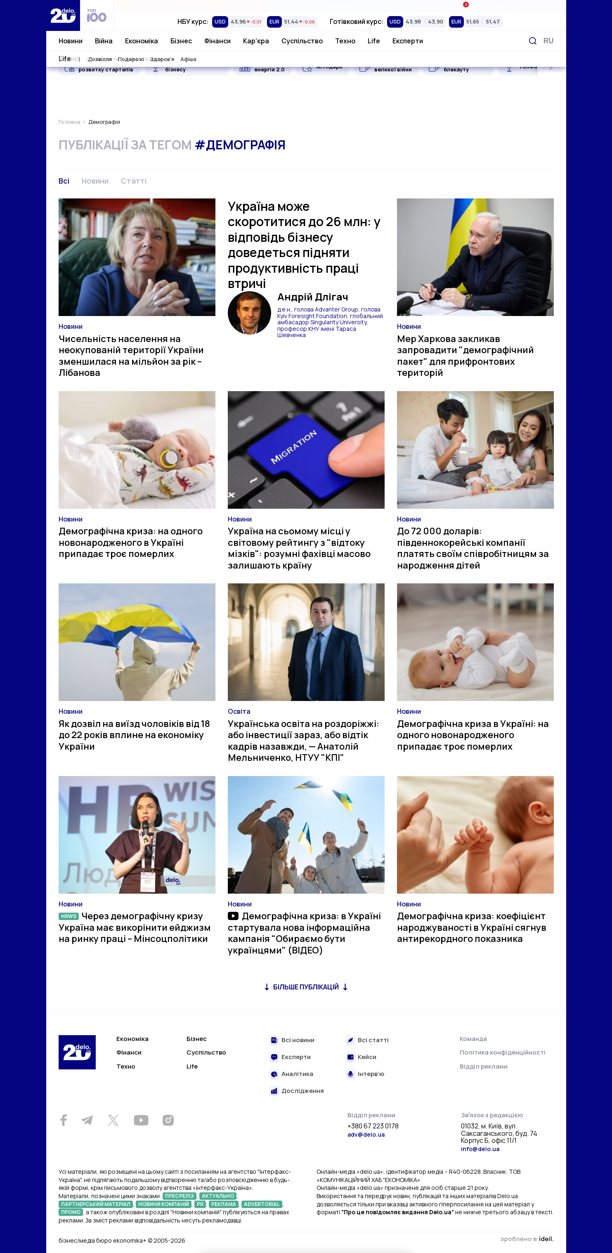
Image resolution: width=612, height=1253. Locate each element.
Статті (134, 181)
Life (374, 40)
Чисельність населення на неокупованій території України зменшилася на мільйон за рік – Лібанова (131, 356)
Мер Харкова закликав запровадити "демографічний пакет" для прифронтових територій (465, 356)
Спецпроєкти (340, 6)
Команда (473, 1038)
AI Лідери (330, 66)
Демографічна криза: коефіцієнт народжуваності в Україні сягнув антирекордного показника (471, 927)
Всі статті (373, 1040)
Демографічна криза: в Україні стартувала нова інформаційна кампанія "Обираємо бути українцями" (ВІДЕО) (304, 933)
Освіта (239, 711)
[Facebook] (64, 1120)
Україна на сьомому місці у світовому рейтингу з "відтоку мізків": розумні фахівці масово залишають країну (299, 548)
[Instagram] (168, 1120)
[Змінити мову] (548, 40)
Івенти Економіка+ (490, 6)
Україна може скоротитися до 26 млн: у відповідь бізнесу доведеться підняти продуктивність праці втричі (304, 245)
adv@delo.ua (366, 1134)
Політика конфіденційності (503, 1052)
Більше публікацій (306, 986)
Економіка (141, 40)
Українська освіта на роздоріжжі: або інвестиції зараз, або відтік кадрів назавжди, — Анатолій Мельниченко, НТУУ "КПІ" (303, 740)
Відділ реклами (484, 1066)
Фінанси (217, 40)
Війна (104, 40)
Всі (64, 181)
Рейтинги (189, 6)
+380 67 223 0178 (373, 1126)
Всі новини (297, 1040)
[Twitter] (113, 1120)
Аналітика (297, 1074)
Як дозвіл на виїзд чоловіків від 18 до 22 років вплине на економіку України (134, 735)
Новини (71, 40)
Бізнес (181, 40)
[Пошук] (532, 40)
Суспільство (302, 40)
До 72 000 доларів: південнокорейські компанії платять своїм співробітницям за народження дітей (473, 548)
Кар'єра (256, 40)
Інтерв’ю (371, 1074)
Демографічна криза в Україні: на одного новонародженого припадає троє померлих (473, 735)
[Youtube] (141, 1120)
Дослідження (302, 1091)
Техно (345, 40)
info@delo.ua (480, 1149)
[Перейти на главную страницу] (63, 15)
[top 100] (97, 15)
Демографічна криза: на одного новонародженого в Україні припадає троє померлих (131, 542)
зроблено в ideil (527, 1239)
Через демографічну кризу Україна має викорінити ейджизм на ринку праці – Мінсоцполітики (135, 927)
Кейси (367, 1057)
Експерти (407, 40)
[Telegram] (87, 1120)
